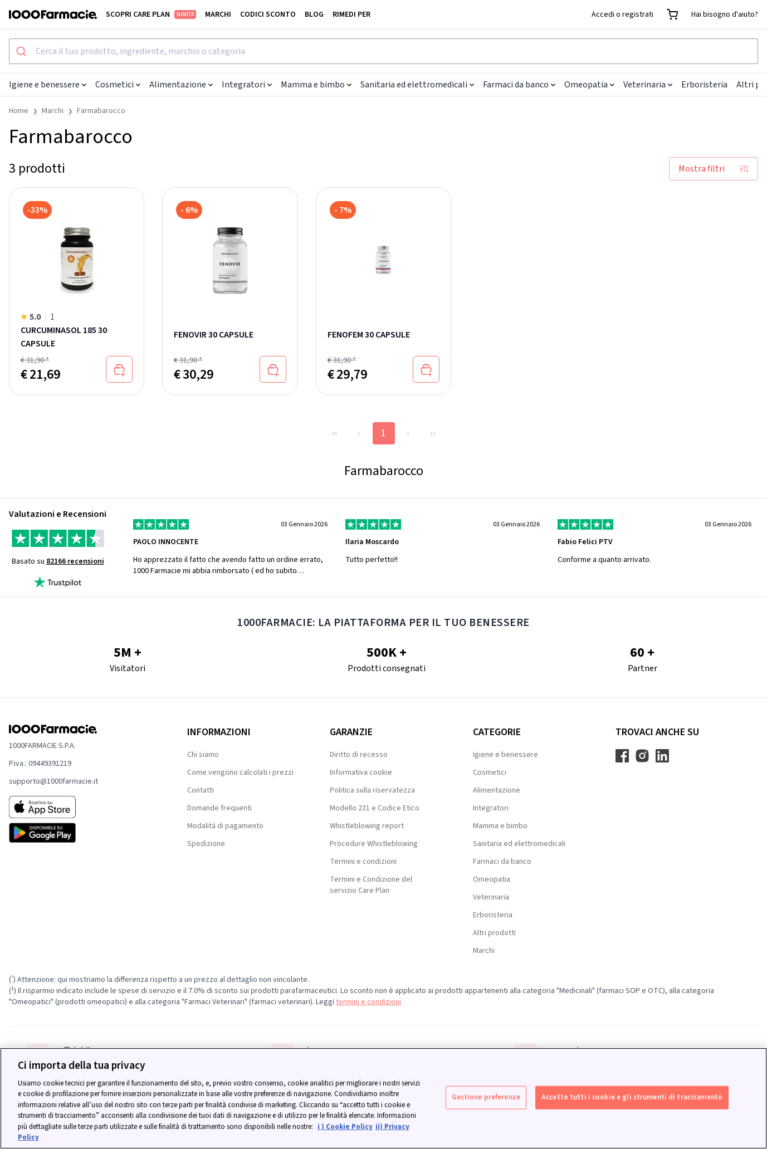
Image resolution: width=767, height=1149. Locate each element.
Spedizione (206, 843)
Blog (314, 14)
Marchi (218, 14)
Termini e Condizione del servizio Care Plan (371, 885)
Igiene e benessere (47, 85)
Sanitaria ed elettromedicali (417, 85)
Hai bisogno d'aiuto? (724, 14)
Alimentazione (181, 85)
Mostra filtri (713, 169)
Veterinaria (647, 85)
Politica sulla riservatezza (372, 790)
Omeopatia (589, 85)
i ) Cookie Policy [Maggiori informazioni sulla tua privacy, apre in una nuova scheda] (345, 1127)
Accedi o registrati (622, 14)
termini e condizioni (368, 1002)
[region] (383, 1098)
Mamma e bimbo (316, 85)
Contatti (200, 790)
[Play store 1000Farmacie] (80, 833)
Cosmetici (117, 85)
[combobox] (383, 51)
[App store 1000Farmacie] (80, 807)
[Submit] (22, 51)
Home (18, 110)
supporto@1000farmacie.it (53, 781)
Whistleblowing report (367, 826)
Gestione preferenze (486, 1097)
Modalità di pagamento (225, 826)
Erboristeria (704, 85)
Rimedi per (351, 14)
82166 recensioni (75, 561)
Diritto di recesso (359, 754)
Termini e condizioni (363, 861)
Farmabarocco (101, 110)
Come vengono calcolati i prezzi (240, 772)
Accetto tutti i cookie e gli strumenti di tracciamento (631, 1097)
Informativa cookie (361, 772)
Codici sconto (268, 14)
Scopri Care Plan (151, 14)
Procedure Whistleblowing (374, 843)
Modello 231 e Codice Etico (374, 808)
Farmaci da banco (519, 85)
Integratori (247, 85)
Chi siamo (203, 754)
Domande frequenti (219, 808)
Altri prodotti (494, 932)
